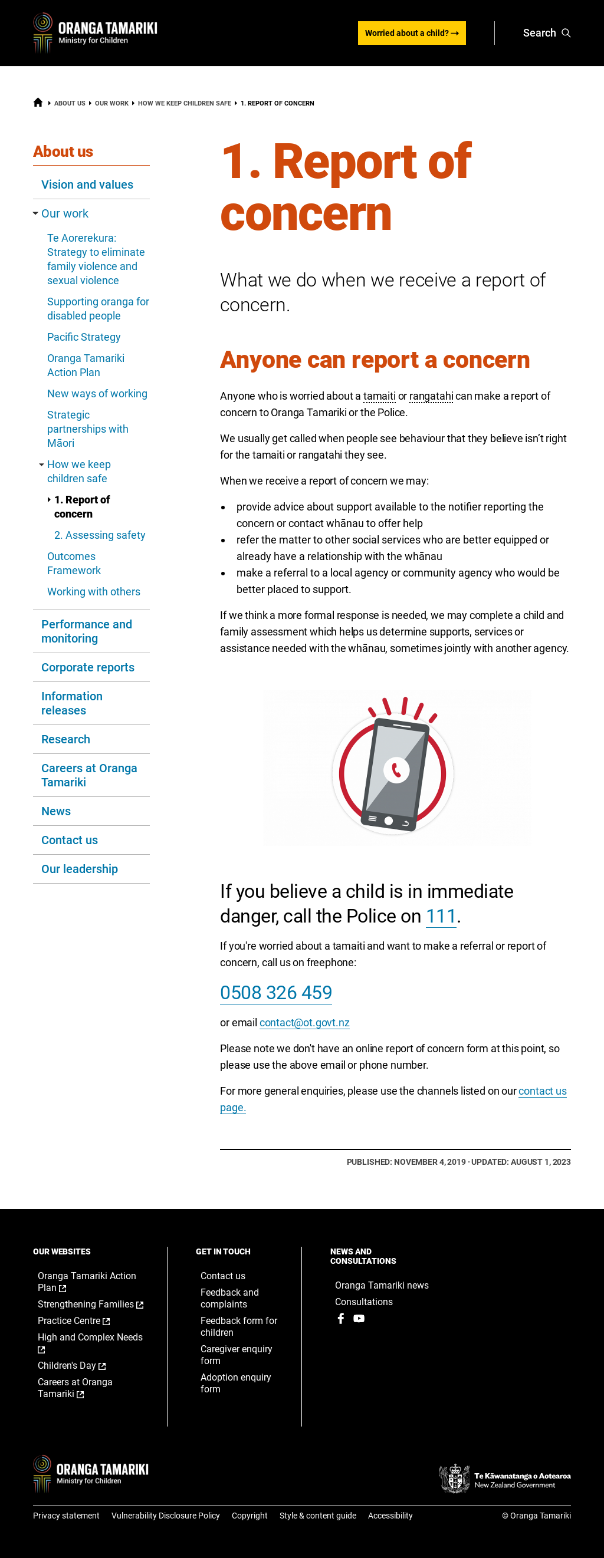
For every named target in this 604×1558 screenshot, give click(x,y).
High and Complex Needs (90, 1343)
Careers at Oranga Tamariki (89, 775)
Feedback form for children (239, 1326)
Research (65, 739)
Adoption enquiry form (236, 1383)
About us (70, 103)
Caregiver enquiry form (237, 1354)
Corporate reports (87, 667)
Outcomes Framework (74, 563)
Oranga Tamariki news (382, 1285)
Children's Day (84, 1366)
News (56, 811)
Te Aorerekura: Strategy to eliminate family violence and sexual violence (96, 259)
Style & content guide (318, 1515)
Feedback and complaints (230, 1298)
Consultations (364, 1301)
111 (441, 916)
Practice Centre (86, 1321)
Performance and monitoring (86, 631)
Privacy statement (66, 1515)
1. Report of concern (78, 506)
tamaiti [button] (379, 396)
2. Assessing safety (100, 535)
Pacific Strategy (84, 337)
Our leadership (79, 869)
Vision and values (87, 184)
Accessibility (390, 1515)
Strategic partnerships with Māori (88, 429)
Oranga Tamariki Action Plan (85, 365)
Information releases (72, 703)
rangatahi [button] (431, 396)
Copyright (250, 1515)
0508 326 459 (276, 992)
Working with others (93, 591)
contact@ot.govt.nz (305, 1022)
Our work (112, 103)
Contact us (69, 840)
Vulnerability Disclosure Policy (165, 1515)
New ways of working (97, 393)
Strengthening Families (91, 1304)
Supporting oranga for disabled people (98, 308)
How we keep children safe (184, 103)
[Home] (38, 105)
